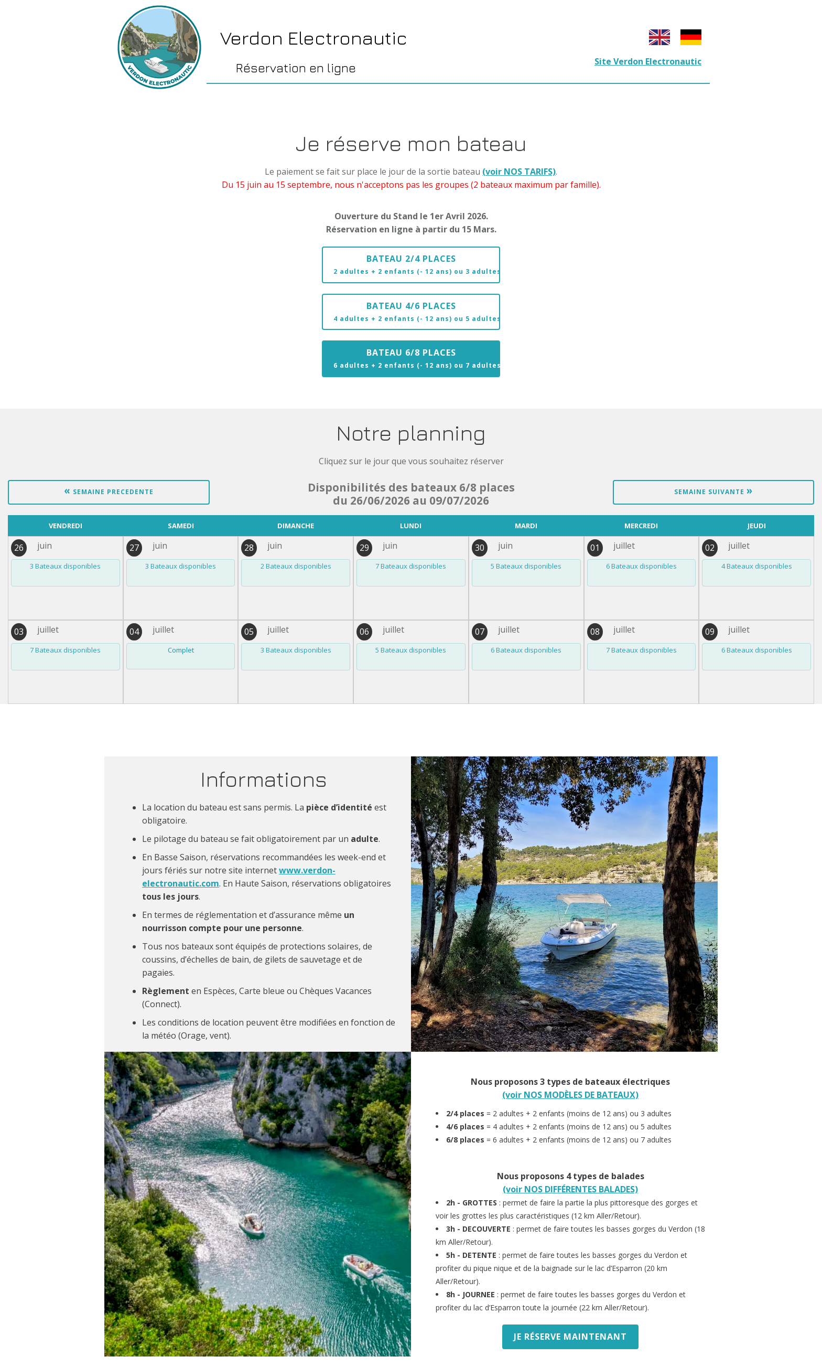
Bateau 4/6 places (416, 311)
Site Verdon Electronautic (647, 61)
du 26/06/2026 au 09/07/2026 (411, 494)
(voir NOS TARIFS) (519, 171)
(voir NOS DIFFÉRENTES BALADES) (570, 1189)
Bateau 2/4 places (416, 264)
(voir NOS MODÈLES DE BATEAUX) (570, 1095)
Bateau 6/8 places (416, 358)
